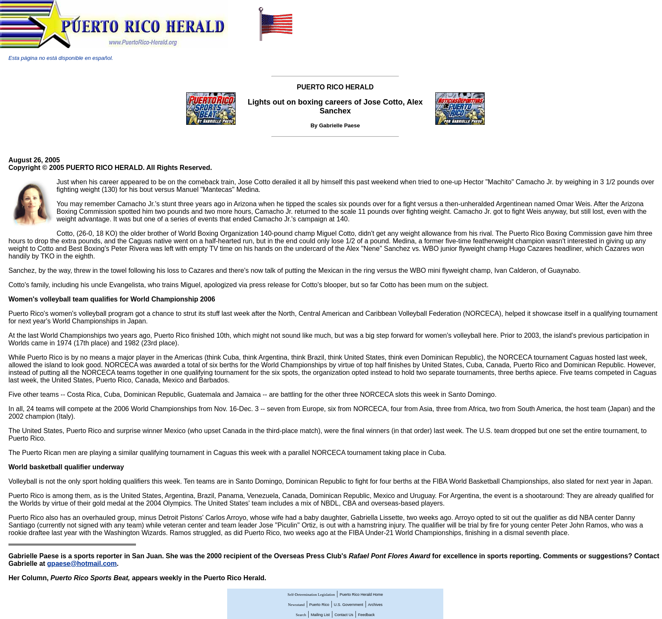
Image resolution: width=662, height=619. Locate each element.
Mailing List (320, 615)
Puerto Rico (319, 605)
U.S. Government (349, 605)
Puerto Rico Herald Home (361, 594)
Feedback (366, 615)
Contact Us (343, 615)
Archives (375, 605)
